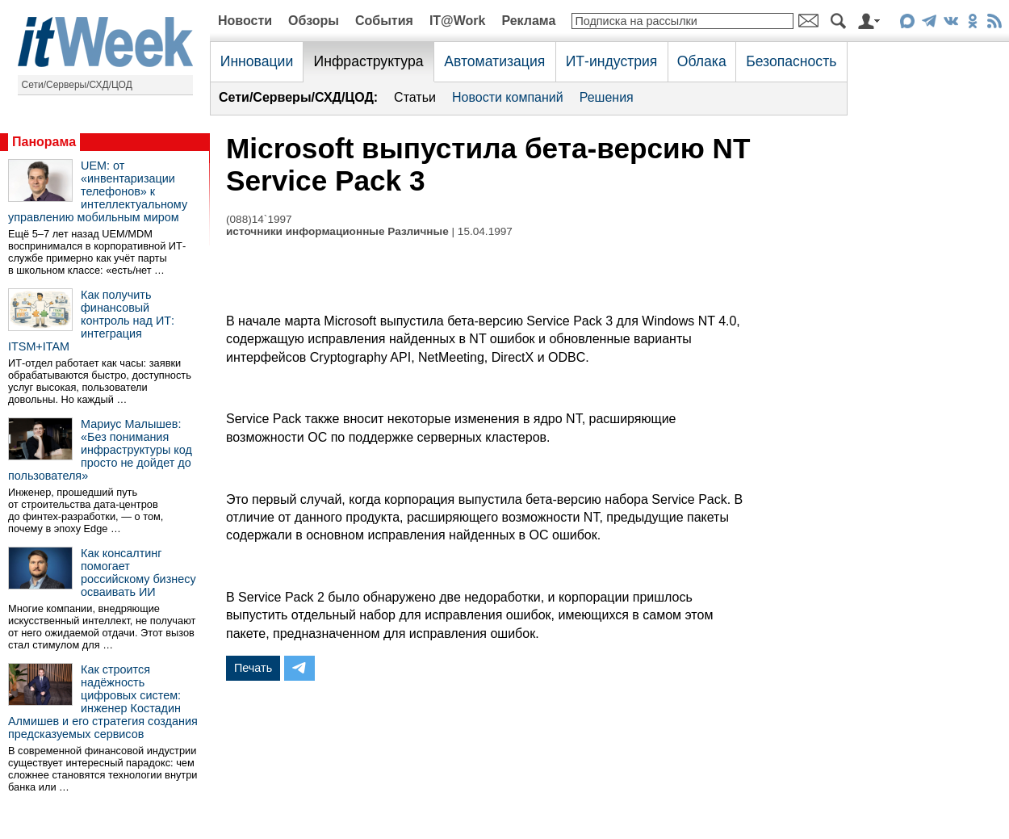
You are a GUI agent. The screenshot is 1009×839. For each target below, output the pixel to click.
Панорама (44, 142)
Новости (245, 20)
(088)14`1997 (259, 219)
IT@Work (457, 20)
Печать (253, 667)
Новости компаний (507, 97)
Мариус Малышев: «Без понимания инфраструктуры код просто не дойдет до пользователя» (100, 449)
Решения (607, 97)
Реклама (528, 20)
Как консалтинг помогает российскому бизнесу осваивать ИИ (138, 572)
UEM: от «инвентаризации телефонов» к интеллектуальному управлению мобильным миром (97, 191)
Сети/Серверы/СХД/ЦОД (77, 84)
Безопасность (791, 61)
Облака (701, 61)
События (384, 20)
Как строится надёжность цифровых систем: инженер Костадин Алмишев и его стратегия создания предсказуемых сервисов (103, 701)
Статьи (415, 97)
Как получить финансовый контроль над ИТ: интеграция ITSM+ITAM (91, 320)
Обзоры (313, 20)
